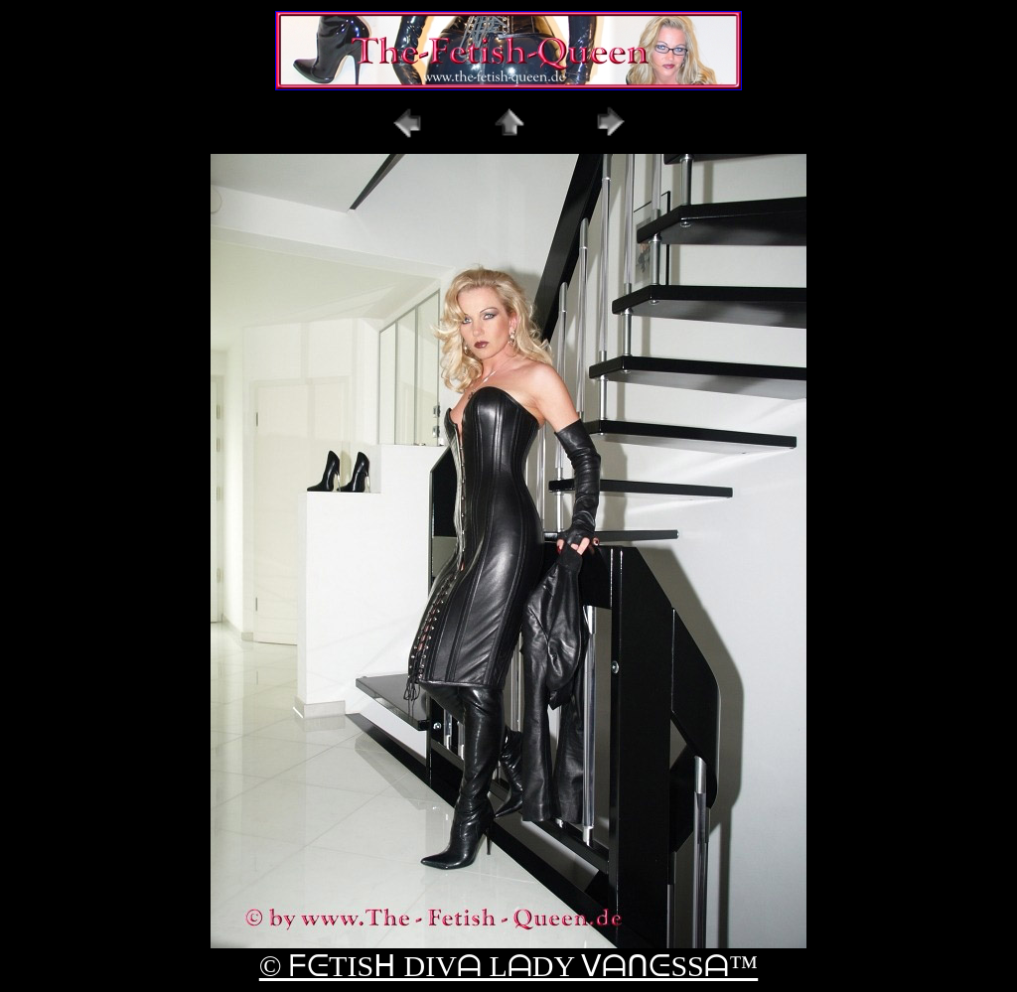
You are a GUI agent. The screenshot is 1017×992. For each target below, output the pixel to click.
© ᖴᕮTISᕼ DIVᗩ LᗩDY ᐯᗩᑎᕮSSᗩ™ (508, 965)
